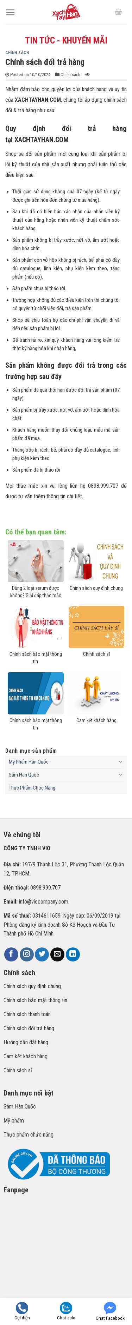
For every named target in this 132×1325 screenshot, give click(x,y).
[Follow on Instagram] (27, 954)
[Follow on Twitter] (42, 954)
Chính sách (17, 53)
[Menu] (10, 12)
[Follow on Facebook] (11, 954)
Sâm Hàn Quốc (24, 775)
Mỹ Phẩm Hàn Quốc (29, 762)
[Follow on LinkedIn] (73, 954)
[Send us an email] (57, 954)
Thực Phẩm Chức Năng (32, 788)
